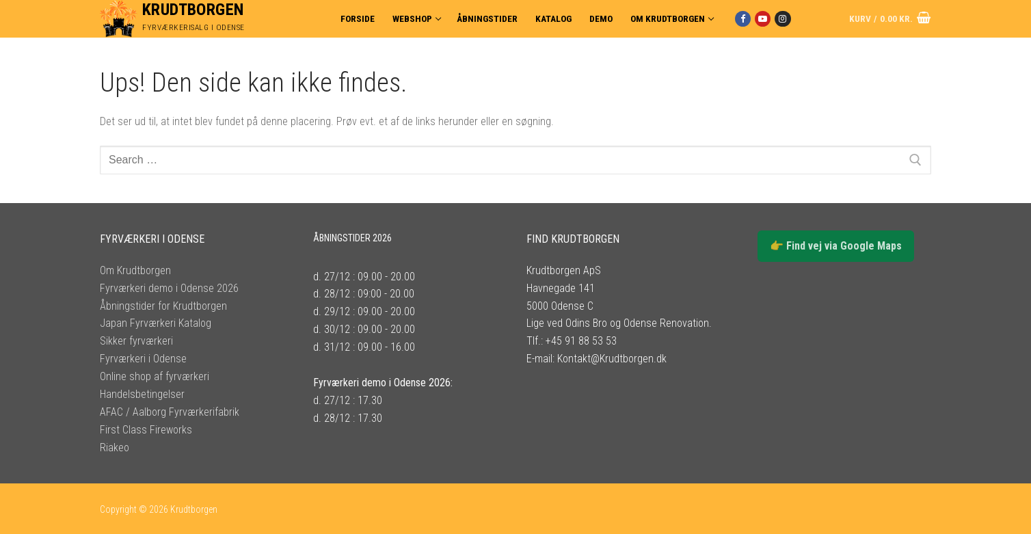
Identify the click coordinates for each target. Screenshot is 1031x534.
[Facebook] (743, 19)
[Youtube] (763, 19)
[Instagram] (782, 19)
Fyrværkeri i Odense (143, 358)
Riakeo (114, 447)
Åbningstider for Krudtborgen (163, 305)
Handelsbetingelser (142, 394)
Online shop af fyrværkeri (154, 376)
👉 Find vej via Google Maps (836, 245)
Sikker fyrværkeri (136, 340)
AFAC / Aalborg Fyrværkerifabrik (169, 411)
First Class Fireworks (146, 429)
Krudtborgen (192, 9)
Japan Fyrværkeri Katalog (155, 323)
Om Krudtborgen (135, 270)
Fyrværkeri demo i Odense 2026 (169, 288)
